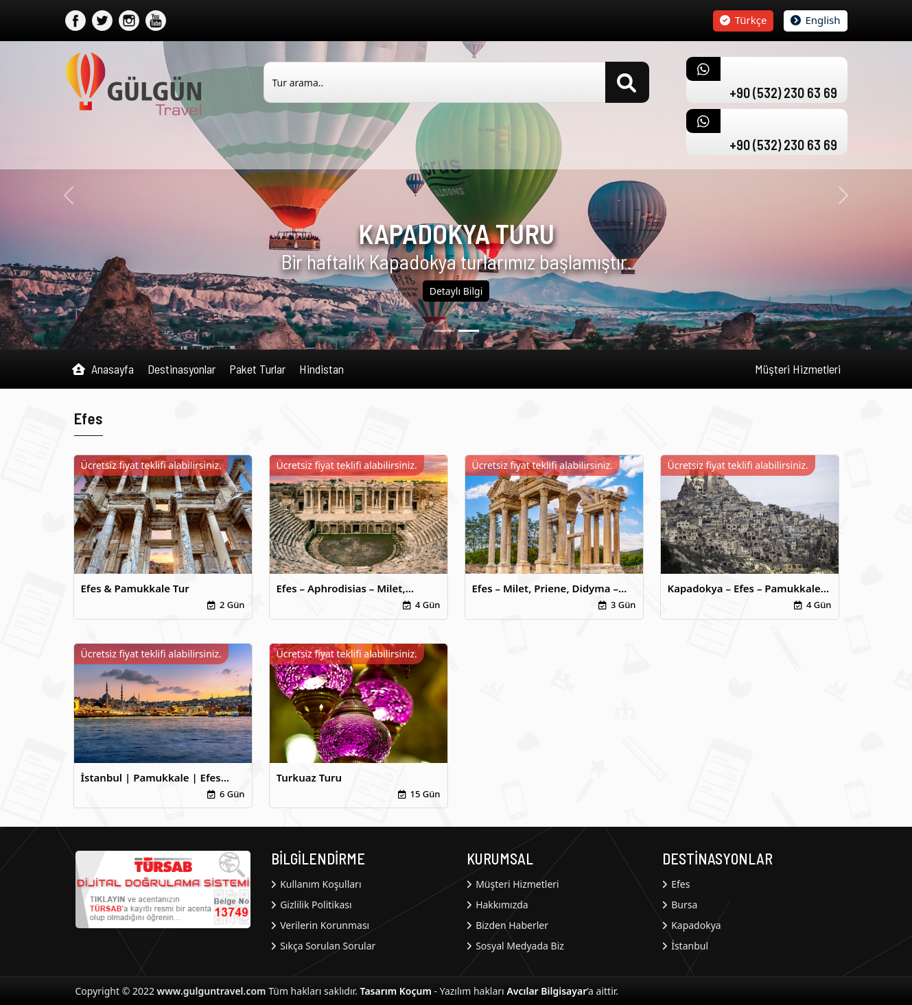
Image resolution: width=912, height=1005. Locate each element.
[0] (444, 331)
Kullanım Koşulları (316, 884)
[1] (468, 331)
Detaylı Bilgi (456, 291)
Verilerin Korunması (320, 925)
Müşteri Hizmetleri (798, 368)
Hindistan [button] (321, 368)
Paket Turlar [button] (257, 368)
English (816, 20)
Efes (676, 884)
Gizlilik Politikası (311, 904)
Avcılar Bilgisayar (546, 990)
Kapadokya (691, 925)
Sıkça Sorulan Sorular (323, 945)
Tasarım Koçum (396, 990)
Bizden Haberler (508, 925)
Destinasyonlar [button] (181, 368)
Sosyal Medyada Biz (515, 945)
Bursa (680, 904)
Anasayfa (103, 369)
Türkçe (743, 20)
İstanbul (685, 945)
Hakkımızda (497, 904)
